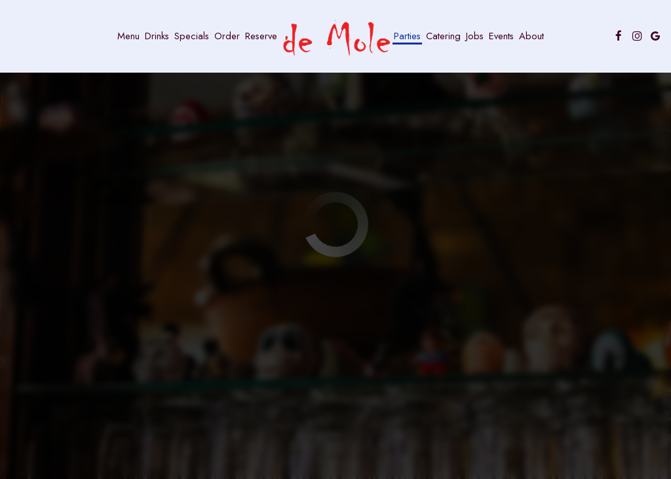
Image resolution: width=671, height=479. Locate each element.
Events (501, 36)
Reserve (261, 36)
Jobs (475, 36)
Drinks (157, 36)
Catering (443, 36)
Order (227, 36)
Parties (407, 36)
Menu (128, 36)
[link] (335, 38)
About (531, 36)
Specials (191, 36)
